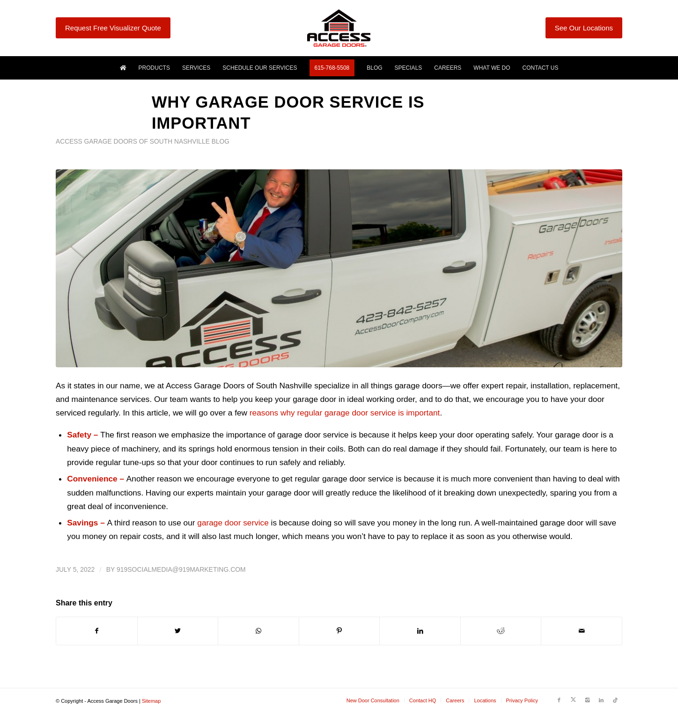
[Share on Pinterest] (339, 631)
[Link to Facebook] (559, 700)
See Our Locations (584, 28)
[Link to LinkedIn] (601, 700)
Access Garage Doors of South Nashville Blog (142, 141)
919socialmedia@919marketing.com (181, 569)
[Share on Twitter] (178, 631)
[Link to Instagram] (587, 700)
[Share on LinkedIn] (420, 631)
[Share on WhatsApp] (258, 631)
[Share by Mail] (581, 631)
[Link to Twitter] (573, 700)
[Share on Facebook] (96, 631)
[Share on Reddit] (501, 631)
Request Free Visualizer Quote (113, 28)
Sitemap (151, 701)
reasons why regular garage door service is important (345, 412)
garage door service (232, 522)
